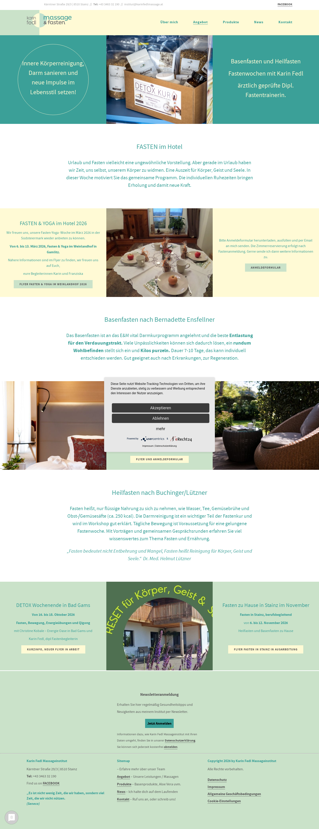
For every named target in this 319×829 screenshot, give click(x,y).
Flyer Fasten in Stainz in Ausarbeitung (266, 649)
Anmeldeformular (266, 267)
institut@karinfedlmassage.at (143, 4)
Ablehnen (160, 418)
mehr (160, 428)
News (258, 22)
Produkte (231, 22)
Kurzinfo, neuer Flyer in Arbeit (53, 649)
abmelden (170, 747)
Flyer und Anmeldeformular (159, 459)
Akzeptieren (160, 407)
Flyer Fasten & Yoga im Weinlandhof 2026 (53, 284)
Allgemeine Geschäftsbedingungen (234, 794)
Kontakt (285, 22)
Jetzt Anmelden (159, 723)
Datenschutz (217, 779)
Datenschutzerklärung (180, 740)
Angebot (200, 22)
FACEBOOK (285, 4)
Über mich (169, 22)
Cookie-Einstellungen (224, 801)
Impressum (216, 786)
